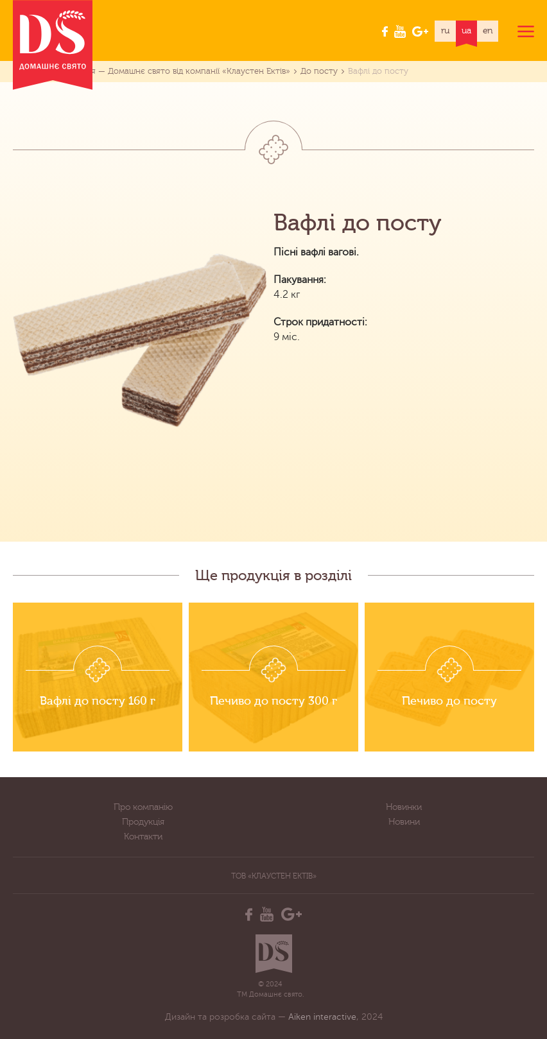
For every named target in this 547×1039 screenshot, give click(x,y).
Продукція (143, 822)
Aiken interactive (322, 1017)
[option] (97, 677)
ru (445, 31)
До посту (319, 71)
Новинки (404, 807)
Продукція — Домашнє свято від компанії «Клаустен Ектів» (172, 71)
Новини (404, 822)
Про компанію (143, 807)
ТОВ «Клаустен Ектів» (274, 876)
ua (466, 31)
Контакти (143, 837)
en (488, 31)
